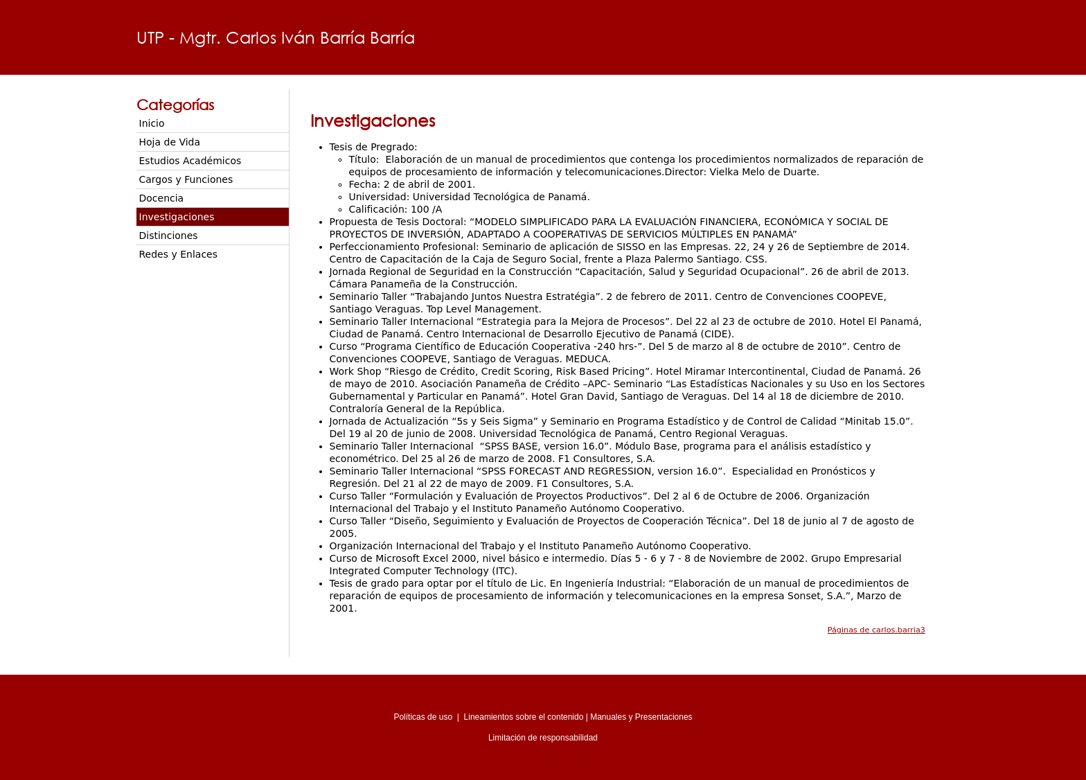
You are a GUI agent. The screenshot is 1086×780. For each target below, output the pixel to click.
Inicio (152, 123)
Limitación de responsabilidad (543, 738)
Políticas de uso (422, 717)
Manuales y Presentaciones (641, 717)
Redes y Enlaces (178, 254)
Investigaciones (177, 216)
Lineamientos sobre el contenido (524, 717)
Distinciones (168, 235)
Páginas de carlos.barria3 (876, 630)
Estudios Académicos (190, 160)
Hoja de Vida (170, 142)
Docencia (161, 198)
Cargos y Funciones (186, 179)
